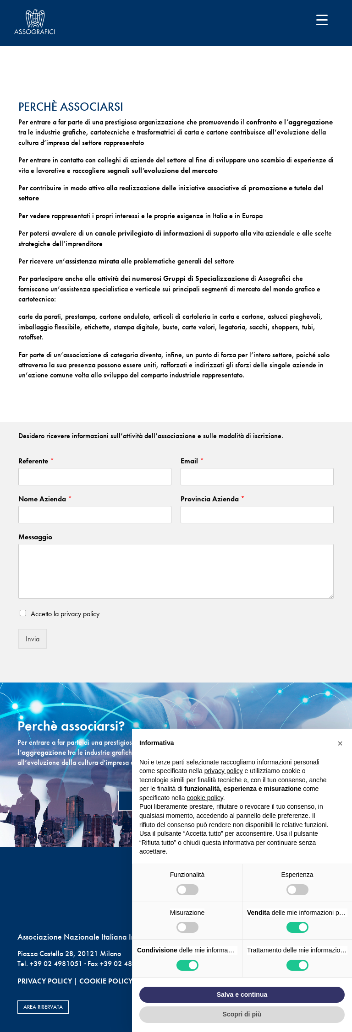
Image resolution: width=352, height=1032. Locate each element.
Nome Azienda (45, 499)
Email (192, 461)
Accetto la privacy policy (65, 613)
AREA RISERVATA (43, 1006)
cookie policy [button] (205, 797)
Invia (32, 639)
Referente (36, 461)
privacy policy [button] (223, 770)
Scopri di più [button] (242, 1014)
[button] (340, 743)
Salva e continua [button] (242, 994)
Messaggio (35, 537)
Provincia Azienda (213, 499)
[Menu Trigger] (322, 19)
